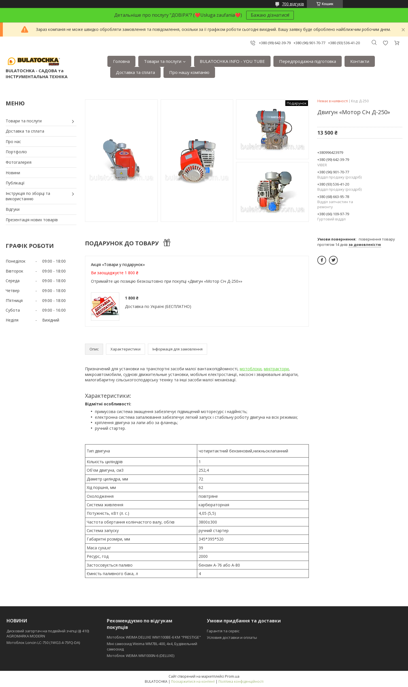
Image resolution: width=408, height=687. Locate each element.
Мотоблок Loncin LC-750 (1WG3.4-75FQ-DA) (43, 642)
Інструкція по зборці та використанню (28, 196)
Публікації (15, 183)
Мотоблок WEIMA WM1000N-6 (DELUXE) (140, 655)
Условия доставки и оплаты (232, 637)
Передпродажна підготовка (307, 61)
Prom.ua (232, 676)
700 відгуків (293, 4)
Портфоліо (16, 151)
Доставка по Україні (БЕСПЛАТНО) (158, 306)
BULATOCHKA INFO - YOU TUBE (232, 61)
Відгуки (13, 209)
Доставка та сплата (135, 72)
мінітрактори (276, 368)
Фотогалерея (18, 162)
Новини (13, 172)
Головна (121, 61)
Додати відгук (385, 43)
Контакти (359, 61)
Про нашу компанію (189, 72)
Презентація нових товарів (32, 219)
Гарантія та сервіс (223, 630)
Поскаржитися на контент (193, 681)
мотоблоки (251, 368)
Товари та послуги (162, 61)
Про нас (13, 141)
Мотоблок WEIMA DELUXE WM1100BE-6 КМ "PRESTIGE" (154, 637)
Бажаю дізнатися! (270, 15)
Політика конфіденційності (241, 681)
